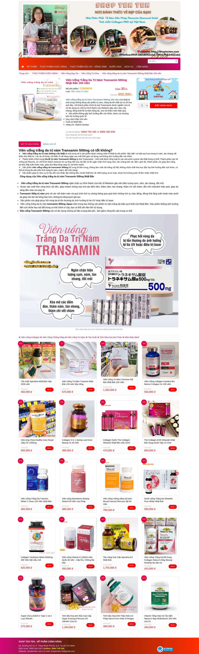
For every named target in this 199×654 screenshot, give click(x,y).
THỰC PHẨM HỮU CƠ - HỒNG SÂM (88, 67)
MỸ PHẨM (32, 67)
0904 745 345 (88, 131)
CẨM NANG (142, 67)
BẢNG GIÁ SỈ (49, 144)
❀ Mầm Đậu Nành (130, 337)
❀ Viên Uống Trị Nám (75, 337)
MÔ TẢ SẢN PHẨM (30, 144)
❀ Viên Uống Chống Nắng (52, 337)
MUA (49, 390)
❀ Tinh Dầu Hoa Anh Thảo (109, 337)
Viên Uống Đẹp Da (69, 73)
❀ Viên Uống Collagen (29, 337)
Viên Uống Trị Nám (90, 73)
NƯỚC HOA (115, 67)
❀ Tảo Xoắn (91, 337)
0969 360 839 (107, 131)
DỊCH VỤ (129, 67)
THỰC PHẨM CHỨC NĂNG (53, 67)
